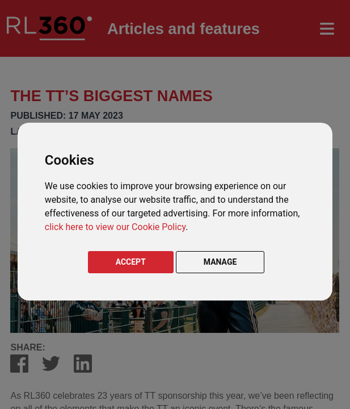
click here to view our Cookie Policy (115, 227)
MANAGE (220, 261)
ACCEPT (131, 261)
